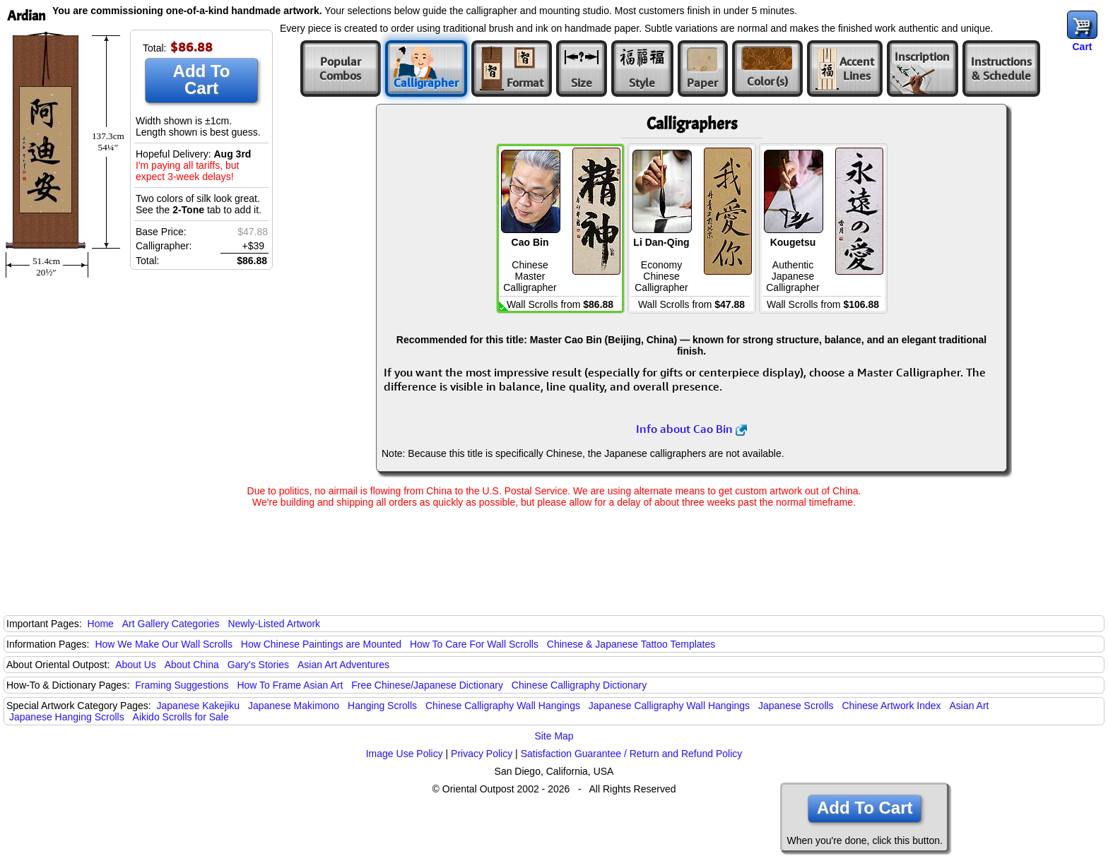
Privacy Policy (481, 753)
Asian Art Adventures (343, 664)
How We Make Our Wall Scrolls (163, 644)
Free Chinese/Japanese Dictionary (427, 685)
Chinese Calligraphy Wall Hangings (502, 705)
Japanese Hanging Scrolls (66, 717)
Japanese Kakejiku (198, 705)
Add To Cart (201, 79)
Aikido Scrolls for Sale (181, 717)
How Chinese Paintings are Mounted (321, 644)
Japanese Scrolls (796, 705)
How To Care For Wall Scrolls (474, 644)
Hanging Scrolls (382, 705)
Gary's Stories (258, 664)
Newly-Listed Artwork (274, 623)
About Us (135, 664)
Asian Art (969, 705)
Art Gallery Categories (171, 623)
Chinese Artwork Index (891, 705)
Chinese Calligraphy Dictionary (579, 685)
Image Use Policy (404, 753)
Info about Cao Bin (691, 429)
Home (101, 623)
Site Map (553, 736)
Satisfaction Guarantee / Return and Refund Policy (632, 753)
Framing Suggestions (181, 685)
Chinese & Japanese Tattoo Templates (631, 644)
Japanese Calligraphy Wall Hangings (669, 705)
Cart (1082, 46)
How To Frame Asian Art (290, 685)
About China (192, 664)
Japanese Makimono (293, 705)
